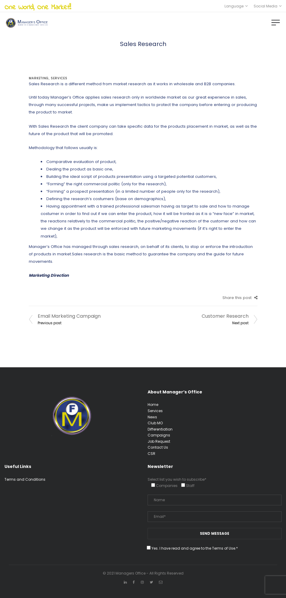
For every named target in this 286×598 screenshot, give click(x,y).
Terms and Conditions (24, 479)
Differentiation (160, 429)
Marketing (39, 78)
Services (155, 410)
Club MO (155, 422)
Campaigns (159, 435)
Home (153, 404)
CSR (151, 453)
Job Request (159, 441)
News (152, 417)
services (59, 78)
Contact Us (158, 447)
